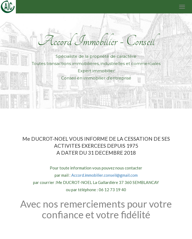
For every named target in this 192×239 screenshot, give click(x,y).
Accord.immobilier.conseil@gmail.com (104, 175)
